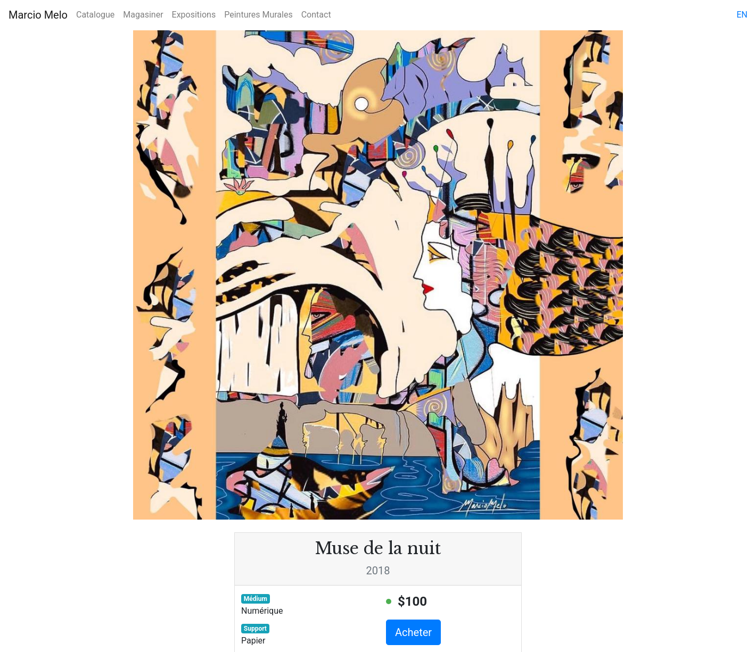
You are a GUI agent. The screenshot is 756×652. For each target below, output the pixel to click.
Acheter (413, 632)
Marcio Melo (38, 15)
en (741, 15)
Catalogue (95, 15)
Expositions (194, 15)
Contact (316, 15)
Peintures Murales (258, 15)
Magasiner (143, 15)
